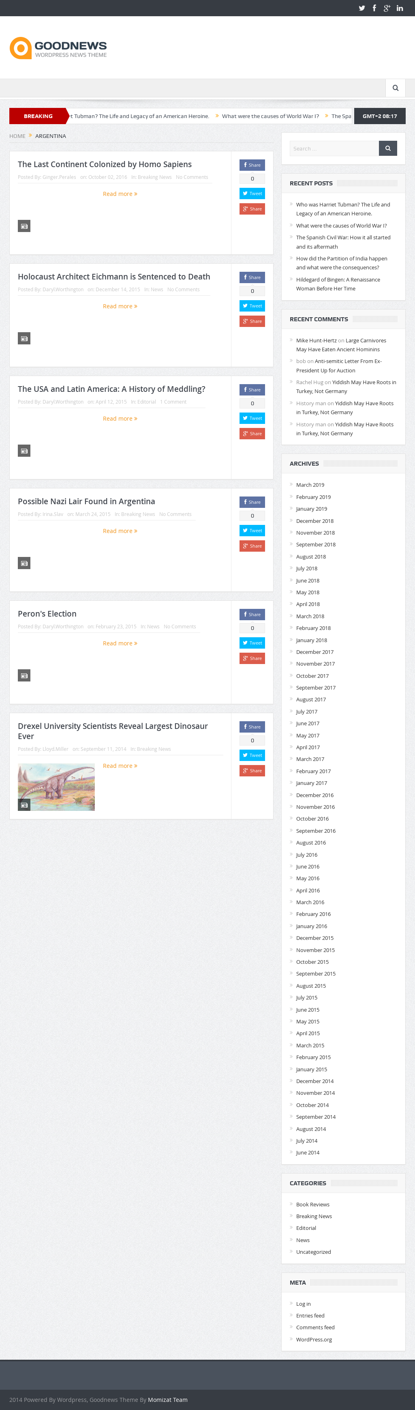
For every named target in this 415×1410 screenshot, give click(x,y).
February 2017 (313, 771)
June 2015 (307, 1009)
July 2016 (306, 854)
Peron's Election (47, 613)
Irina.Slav (53, 514)
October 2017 (312, 675)
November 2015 (315, 950)
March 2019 (310, 484)
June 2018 (307, 580)
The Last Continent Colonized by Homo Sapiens (105, 164)
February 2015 (313, 1057)
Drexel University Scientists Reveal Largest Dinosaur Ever (113, 731)
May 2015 (307, 1021)
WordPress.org (314, 1339)
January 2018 (311, 640)
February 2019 (313, 497)
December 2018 (315, 520)
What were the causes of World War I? (294, 116)
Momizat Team (168, 1400)
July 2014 (306, 1140)
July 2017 (306, 711)
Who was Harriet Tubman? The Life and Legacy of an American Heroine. (143, 116)
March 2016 (310, 902)
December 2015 (315, 937)
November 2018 (315, 532)
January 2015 (311, 1069)
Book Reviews (312, 1204)
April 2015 (308, 1033)
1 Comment (173, 401)
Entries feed (310, 1315)
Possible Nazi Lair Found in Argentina (86, 501)
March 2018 (310, 616)
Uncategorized (313, 1251)
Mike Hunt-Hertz (316, 340)
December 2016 (315, 795)
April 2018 (308, 604)
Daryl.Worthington (63, 289)
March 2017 (310, 759)
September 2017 (316, 687)
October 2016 (312, 818)
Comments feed (315, 1327)
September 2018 (316, 544)
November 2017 (315, 663)
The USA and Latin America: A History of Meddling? (111, 389)
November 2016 (315, 806)
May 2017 (307, 735)
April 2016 (308, 890)
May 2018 (307, 592)
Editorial (146, 401)
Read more (120, 194)
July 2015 (306, 997)
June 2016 (307, 866)
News (157, 289)
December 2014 (315, 1081)
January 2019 (311, 508)
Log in (303, 1303)
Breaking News (155, 177)
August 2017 (311, 699)
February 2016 (313, 914)
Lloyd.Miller (55, 749)
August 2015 (311, 985)
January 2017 (311, 783)
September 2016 (316, 830)
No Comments (192, 177)
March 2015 (310, 1045)
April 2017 (308, 747)
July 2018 (306, 568)
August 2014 (311, 1129)
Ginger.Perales (59, 177)
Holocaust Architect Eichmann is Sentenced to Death (114, 276)
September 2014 (316, 1116)
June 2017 (307, 723)
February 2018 (313, 628)
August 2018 (311, 556)
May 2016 (307, 878)
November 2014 (315, 1092)
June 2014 (307, 1152)
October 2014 (312, 1105)
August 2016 (311, 842)
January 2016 (311, 926)
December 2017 (315, 652)
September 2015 (316, 973)
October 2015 (312, 961)
